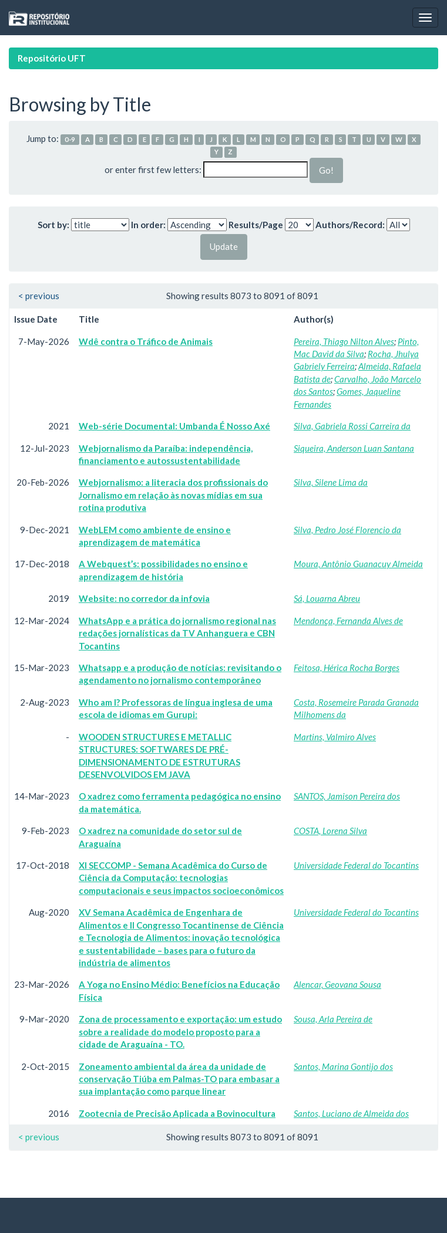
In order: (148, 224)
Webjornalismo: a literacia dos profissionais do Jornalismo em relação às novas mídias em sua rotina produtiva (173, 495)
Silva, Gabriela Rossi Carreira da (352, 426)
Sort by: (53, 224)
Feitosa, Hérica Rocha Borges (346, 667)
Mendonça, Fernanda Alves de (348, 620)
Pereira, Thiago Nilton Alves (344, 341)
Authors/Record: (350, 224)
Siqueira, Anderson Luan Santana (354, 448)
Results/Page (255, 224)
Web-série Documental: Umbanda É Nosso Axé (174, 426)
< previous (38, 295)
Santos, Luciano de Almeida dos (351, 1113)
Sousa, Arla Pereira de (333, 1019)
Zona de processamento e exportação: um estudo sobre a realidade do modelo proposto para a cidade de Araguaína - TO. (180, 1031)
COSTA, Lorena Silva (330, 830)
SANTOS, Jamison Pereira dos (347, 796)
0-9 (70, 139)
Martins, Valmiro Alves (335, 736)
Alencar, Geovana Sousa (337, 984)
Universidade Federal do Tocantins (356, 865)
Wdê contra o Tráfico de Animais (146, 341)
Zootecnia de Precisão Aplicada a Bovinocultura (177, 1113)
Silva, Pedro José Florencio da (347, 529)
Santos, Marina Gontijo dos (343, 1066)
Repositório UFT (52, 58)
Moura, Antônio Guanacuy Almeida (358, 563)
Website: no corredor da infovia (144, 598)
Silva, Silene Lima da (331, 482)
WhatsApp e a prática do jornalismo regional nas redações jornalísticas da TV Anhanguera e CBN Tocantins (177, 633)
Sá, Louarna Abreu (327, 598)
